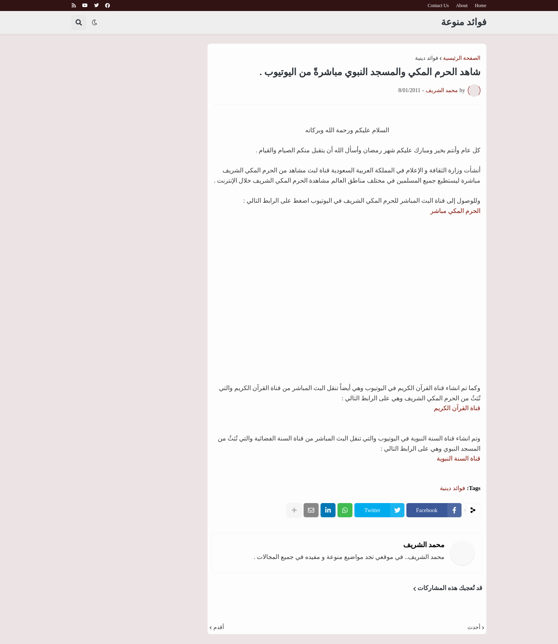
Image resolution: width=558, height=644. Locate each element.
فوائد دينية (426, 58)
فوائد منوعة (463, 22)
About (462, 5)
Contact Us (438, 5)
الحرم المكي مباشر (455, 210)
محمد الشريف (424, 545)
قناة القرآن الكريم (457, 408)
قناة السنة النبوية (458, 458)
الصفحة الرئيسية (462, 58)
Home (480, 5)
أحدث (473, 627)
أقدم (218, 627)
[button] (94, 22)
